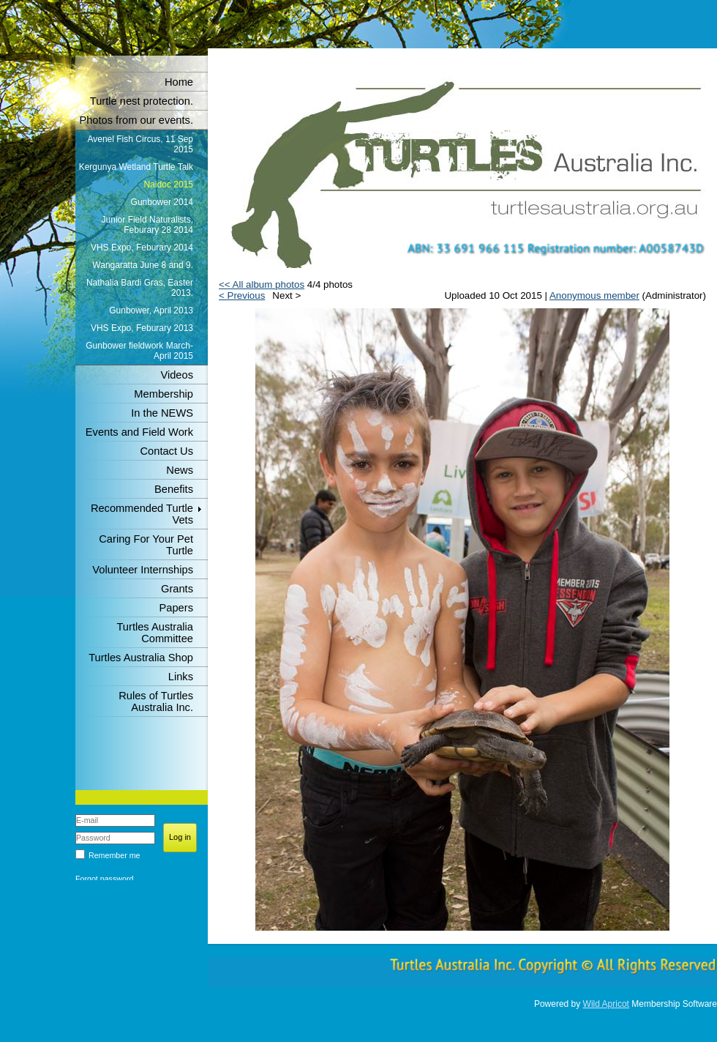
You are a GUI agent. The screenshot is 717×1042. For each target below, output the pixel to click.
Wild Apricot (606, 1004)
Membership (163, 394)
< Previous (242, 295)
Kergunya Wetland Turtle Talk (136, 167)
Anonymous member (594, 295)
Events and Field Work (139, 432)
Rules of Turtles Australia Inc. (156, 701)
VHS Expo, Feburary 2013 (142, 328)
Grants (177, 589)
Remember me (114, 855)
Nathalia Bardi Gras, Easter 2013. (139, 288)
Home (179, 82)
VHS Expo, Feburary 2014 (142, 247)
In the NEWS (162, 413)
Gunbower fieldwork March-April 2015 (139, 350)
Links (180, 676)
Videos (176, 375)
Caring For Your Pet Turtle (146, 545)
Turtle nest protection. (141, 101)
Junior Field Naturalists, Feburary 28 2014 (147, 225)
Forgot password (104, 878)
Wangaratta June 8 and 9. (142, 265)
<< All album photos (261, 284)
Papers (176, 608)
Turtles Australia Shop (141, 657)
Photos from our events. (136, 120)
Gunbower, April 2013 (151, 310)
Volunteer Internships (142, 570)
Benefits (173, 489)
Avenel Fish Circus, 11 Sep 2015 (140, 144)
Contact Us (167, 451)
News (179, 470)
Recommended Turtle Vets (142, 514)
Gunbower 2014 (162, 202)
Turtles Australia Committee (154, 632)
